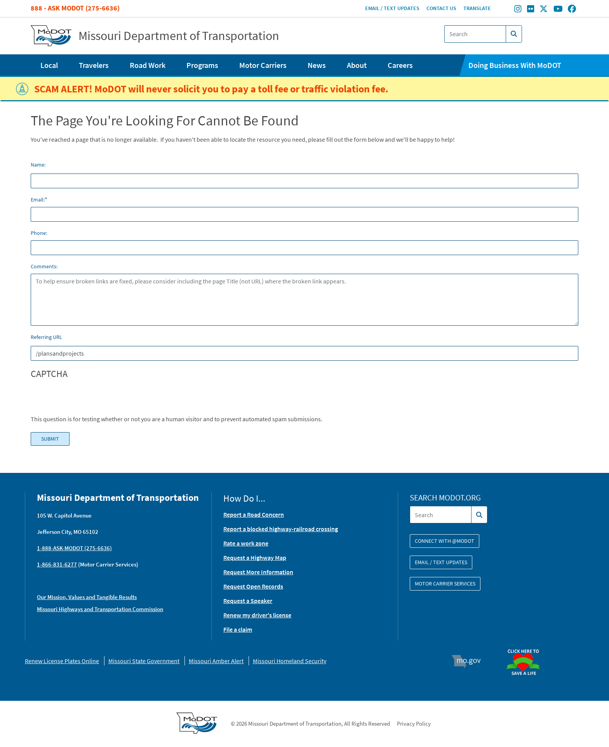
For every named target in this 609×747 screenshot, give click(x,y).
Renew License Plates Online (62, 661)
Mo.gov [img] (470, 661)
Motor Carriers (263, 65)
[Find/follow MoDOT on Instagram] (517, 10)
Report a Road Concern (253, 514)
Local (49, 65)
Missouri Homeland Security (289, 661)
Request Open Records (253, 586)
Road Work (147, 65)
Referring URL (46, 337)
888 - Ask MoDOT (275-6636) (75, 7)
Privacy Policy (414, 723)
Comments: (44, 266)
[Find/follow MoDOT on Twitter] (543, 10)
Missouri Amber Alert (216, 661)
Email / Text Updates (392, 8)
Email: (38, 199)
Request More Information (258, 572)
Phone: (39, 232)
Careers (400, 65)
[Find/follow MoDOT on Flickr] (530, 10)
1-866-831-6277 (57, 564)
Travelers (94, 65)
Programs (202, 65)
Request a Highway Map (254, 557)
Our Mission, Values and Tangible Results (87, 597)
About (357, 65)
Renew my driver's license (257, 615)
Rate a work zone (245, 543)
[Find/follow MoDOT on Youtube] (558, 10)
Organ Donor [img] (526, 645)
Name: (38, 164)
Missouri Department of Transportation (178, 35)
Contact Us (441, 8)
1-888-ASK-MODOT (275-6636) (74, 548)
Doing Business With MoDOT (514, 65)
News (317, 65)
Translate (477, 8)
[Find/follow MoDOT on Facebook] (572, 10)
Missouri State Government (143, 661)
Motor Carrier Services (445, 583)
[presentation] (90, 399)
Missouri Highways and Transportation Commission (100, 609)
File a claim (237, 629)
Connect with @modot (444, 540)
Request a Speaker (247, 601)
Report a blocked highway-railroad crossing (280, 529)
